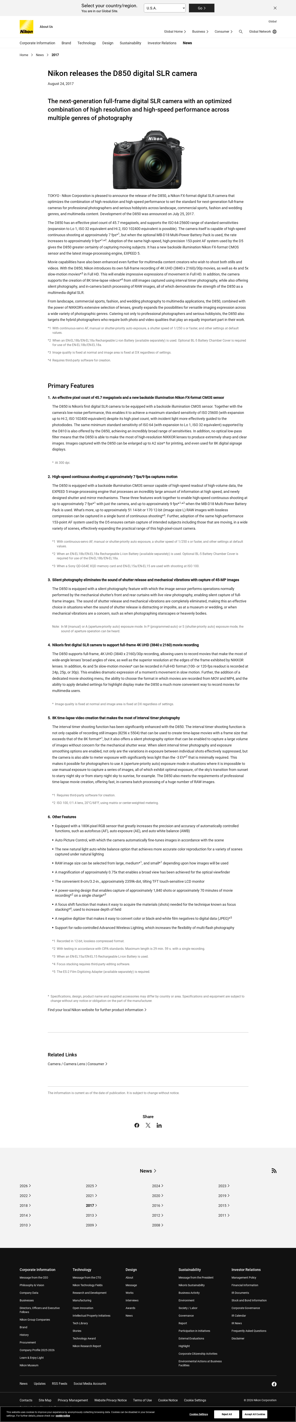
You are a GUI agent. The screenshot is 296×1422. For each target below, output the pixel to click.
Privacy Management (73, 1400)
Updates (40, 1384)
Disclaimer (238, 1338)
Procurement (28, 1342)
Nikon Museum (29, 1365)
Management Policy (244, 1277)
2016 (156, 1205)
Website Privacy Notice (110, 1400)
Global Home (173, 31)
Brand (23, 1327)
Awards (130, 1308)
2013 (90, 1215)
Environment (186, 1300)
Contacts (26, 1400)
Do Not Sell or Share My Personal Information (52, 1407)
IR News (237, 1323)
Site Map (45, 1400)
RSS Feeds (59, 1384)
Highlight (184, 1346)
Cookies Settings (198, 1417)
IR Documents (240, 1292)
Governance (186, 1315)
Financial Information (245, 1285)
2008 (156, 1225)
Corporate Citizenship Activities (198, 1353)
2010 (24, 1225)
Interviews (132, 1300)
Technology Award (84, 1338)
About (129, 1277)
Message (131, 1285)
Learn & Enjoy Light (32, 1357)
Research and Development (90, 1292)
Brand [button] (66, 43)
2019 (222, 1196)
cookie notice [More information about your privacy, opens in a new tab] (63, 1418)
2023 (222, 1186)
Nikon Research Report (87, 1346)
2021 (90, 1196)
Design (131, 1270)
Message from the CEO (34, 1277)
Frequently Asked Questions (249, 1330)
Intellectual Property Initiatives (91, 1315)
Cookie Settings (195, 1400)
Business (198, 31)
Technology (82, 1270)
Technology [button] (86, 43)
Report (183, 1323)
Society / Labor (188, 1308)
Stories (77, 1330)
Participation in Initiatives (194, 1330)
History (24, 1334)
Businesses (27, 1300)
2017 (55, 55)
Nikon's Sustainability (192, 1285)
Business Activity (189, 1292)
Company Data (29, 1292)
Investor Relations (246, 1270)
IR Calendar (239, 1315)
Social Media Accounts (90, 1384)
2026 (24, 1186)
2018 (24, 1205)
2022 (24, 1196)
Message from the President (196, 1277)
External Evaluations (191, 1338)
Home (24, 55)
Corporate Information (37, 1270)
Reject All (227, 1417)
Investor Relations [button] (162, 43)
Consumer (222, 31)
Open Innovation (83, 1308)
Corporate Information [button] (37, 43)
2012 (156, 1215)
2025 (90, 1186)
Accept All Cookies (255, 1417)
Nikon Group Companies (35, 1319)
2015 (222, 1205)
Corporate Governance (246, 1308)
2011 (222, 1215)
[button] (241, 32)
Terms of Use (142, 1400)
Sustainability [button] (130, 43)
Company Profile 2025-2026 (37, 1350)
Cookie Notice (168, 1400)
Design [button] (107, 43)
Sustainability (190, 1270)
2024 (156, 1186)
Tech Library (80, 1323)
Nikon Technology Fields (88, 1285)
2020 (156, 1196)
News (187, 43)
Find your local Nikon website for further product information (95, 1010)
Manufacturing (82, 1300)
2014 (24, 1215)
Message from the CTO (87, 1277)
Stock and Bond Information (249, 1300)
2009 (90, 1225)
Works (129, 1292)
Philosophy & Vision (32, 1285)
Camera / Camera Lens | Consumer (76, 1064)
